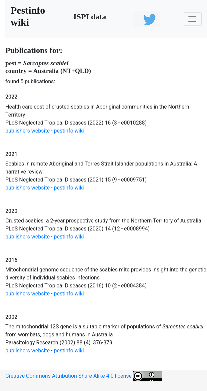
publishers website (27, 131)
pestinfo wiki (69, 131)
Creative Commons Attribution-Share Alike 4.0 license (83, 376)
